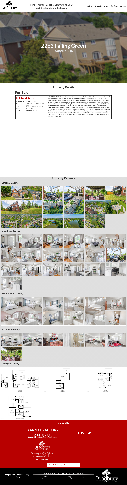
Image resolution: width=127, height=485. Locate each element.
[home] (10, 6)
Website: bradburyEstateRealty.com (42, 453)
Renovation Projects (101, 6)
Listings (89, 6)
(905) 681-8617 (42, 460)
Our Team (114, 6)
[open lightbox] (11, 193)
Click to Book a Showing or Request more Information (63, 465)
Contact (123, 6)
